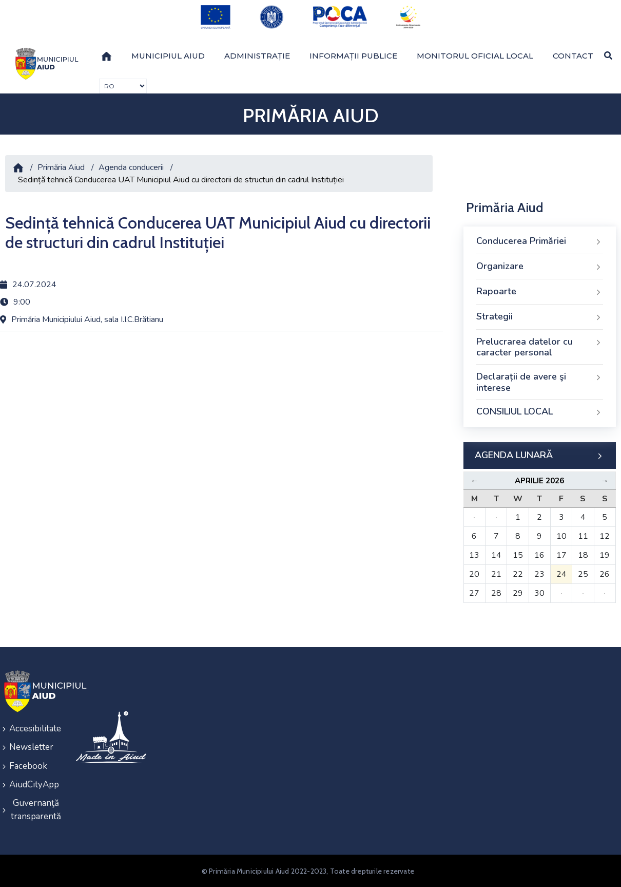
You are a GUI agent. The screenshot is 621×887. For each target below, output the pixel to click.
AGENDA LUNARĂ (540, 455)
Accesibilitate (35, 728)
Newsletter (31, 747)
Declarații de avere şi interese (540, 382)
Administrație (257, 55)
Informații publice (353, 55)
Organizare (540, 266)
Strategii (540, 317)
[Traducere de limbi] (123, 86)
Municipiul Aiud (168, 55)
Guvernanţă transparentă (36, 809)
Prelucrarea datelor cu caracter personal (540, 347)
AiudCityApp (34, 784)
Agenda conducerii (131, 167)
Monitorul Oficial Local (475, 55)
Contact (573, 55)
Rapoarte (540, 291)
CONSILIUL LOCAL (540, 412)
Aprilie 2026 (539, 481)
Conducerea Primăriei (540, 241)
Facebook (28, 765)
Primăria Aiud (61, 167)
